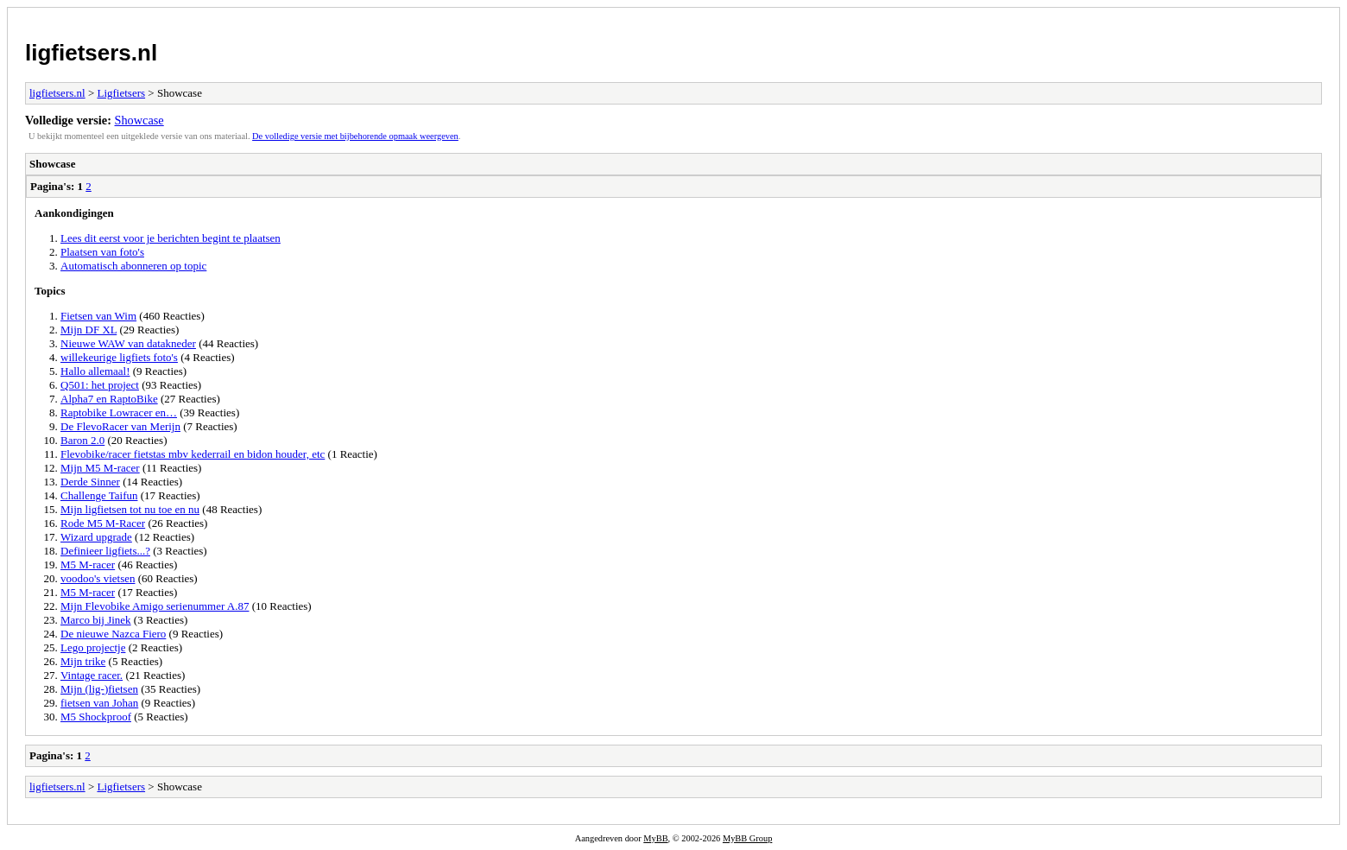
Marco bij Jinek (95, 619)
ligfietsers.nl (91, 53)
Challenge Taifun (98, 495)
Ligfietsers (121, 92)
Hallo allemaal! (95, 371)
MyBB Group (747, 838)
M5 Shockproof (95, 716)
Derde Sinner (90, 481)
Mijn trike (82, 661)
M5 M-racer (87, 564)
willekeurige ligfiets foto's (119, 357)
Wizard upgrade (96, 536)
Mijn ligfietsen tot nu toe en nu (129, 509)
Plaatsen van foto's (102, 251)
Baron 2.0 (82, 440)
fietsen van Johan (99, 702)
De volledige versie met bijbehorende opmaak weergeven (355, 136)
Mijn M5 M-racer (100, 467)
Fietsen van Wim (98, 315)
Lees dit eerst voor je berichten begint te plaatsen (170, 238)
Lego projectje (92, 647)
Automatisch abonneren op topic (133, 265)
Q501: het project (99, 384)
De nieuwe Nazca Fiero (113, 633)
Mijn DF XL (88, 329)
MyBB (655, 838)
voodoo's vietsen (97, 578)
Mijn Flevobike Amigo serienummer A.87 (154, 605)
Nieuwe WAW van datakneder (128, 343)
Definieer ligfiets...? (105, 550)
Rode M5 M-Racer (102, 523)
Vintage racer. (91, 675)
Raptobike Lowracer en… (118, 412)
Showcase (139, 120)
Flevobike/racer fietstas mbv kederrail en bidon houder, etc (192, 453)
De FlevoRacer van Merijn (120, 426)
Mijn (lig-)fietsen (99, 688)
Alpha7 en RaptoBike (109, 398)
